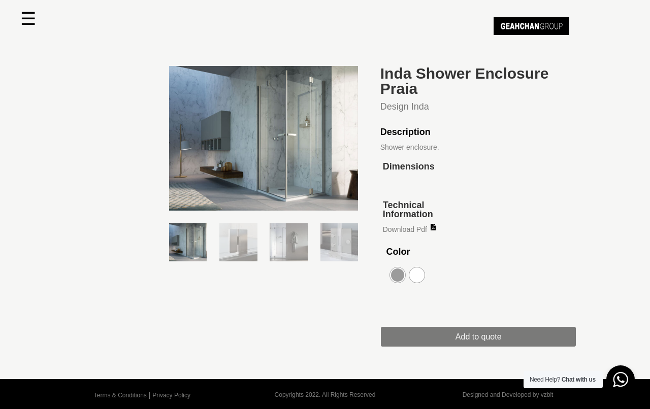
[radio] (397, 275)
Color (398, 252)
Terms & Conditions (120, 395)
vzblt (547, 394)
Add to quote (479, 336)
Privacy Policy (171, 395)
